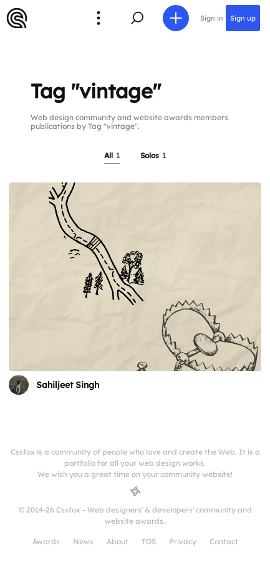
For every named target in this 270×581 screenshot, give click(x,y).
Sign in (211, 18)
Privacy (182, 541)
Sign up (243, 18)
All (112, 155)
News (83, 541)
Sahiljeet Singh (67, 384)
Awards (46, 541)
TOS (149, 541)
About (117, 541)
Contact (224, 541)
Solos (153, 155)
